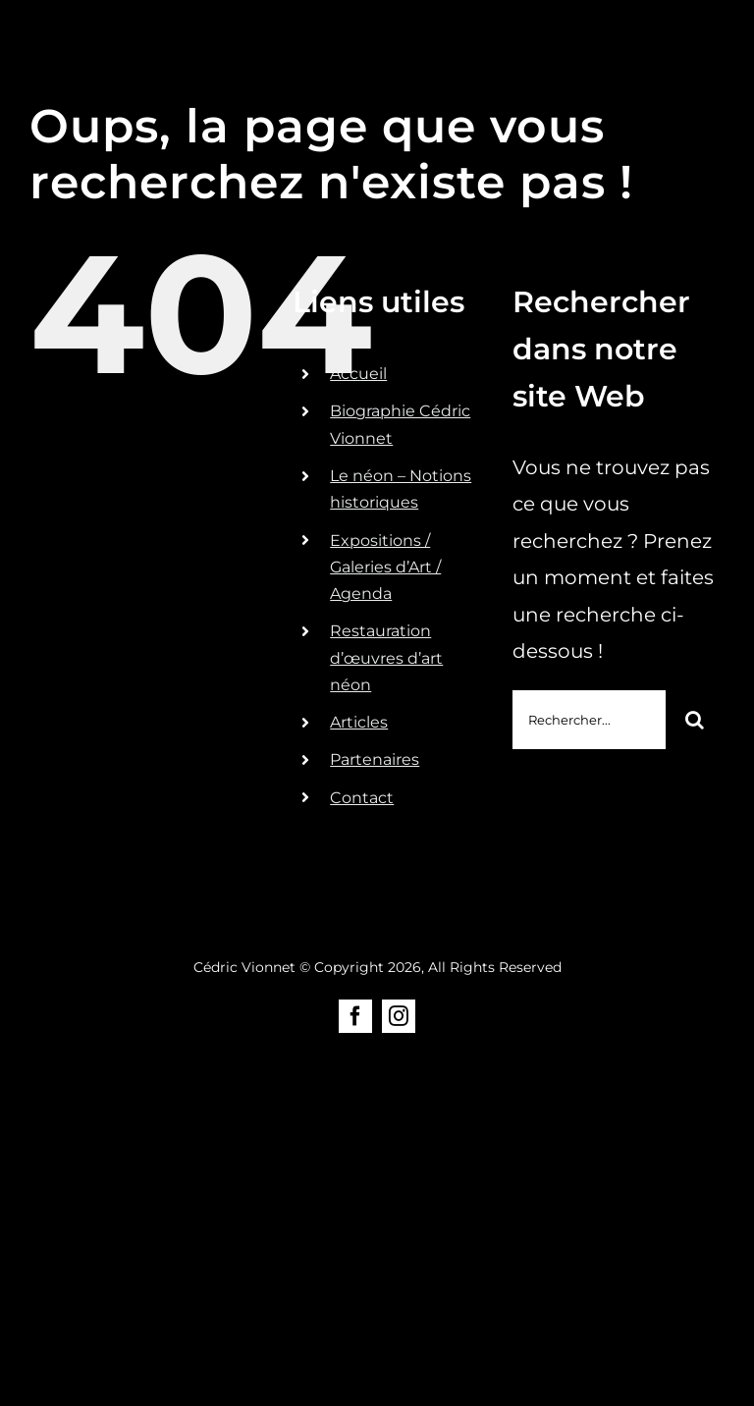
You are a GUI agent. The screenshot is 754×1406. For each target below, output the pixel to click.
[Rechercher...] (589, 719)
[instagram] (398, 1016)
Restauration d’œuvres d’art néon (386, 657)
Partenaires (374, 759)
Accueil (358, 373)
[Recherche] (695, 719)
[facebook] (355, 1016)
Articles (359, 722)
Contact (362, 797)
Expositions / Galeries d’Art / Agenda (385, 567)
